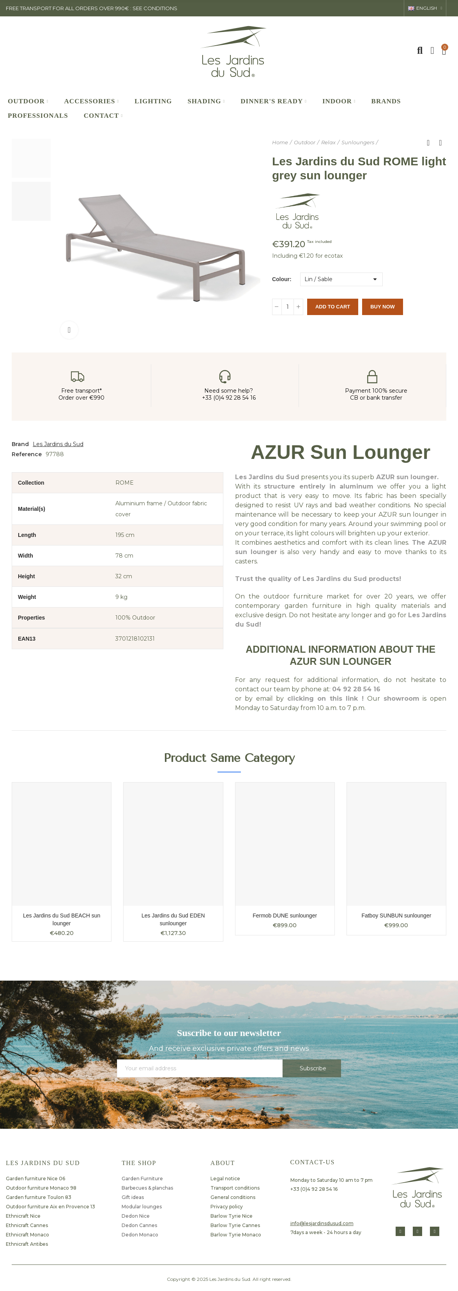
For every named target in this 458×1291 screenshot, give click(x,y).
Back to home (431, 143)
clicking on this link (322, 698)
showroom (401, 698)
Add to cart (332, 307)
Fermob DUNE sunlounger (285, 915)
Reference (27, 454)
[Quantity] (287, 307)
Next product (440, 143)
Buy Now (382, 307)
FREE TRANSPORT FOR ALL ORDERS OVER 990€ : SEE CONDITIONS (91, 8)
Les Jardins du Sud (58, 444)
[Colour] (341, 279)
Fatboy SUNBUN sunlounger (396, 915)
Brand (20, 444)
